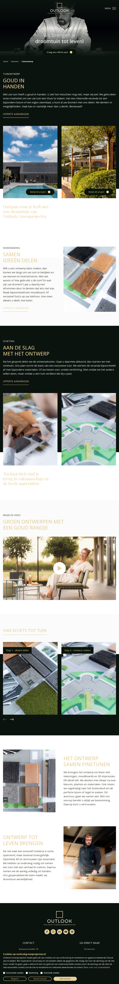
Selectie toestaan (40, 979)
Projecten (89, 949)
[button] (12, 726)
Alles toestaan (65, 978)
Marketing (33, 973)
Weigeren (15, 979)
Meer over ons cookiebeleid (97, 967)
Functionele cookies (14, 973)
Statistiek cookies (51, 973)
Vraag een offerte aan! (57, 52)
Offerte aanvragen (16, 114)
